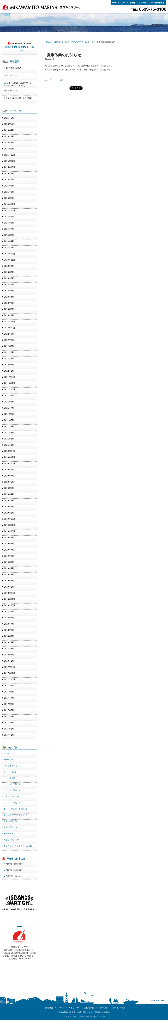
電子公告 (103, 1007)
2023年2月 (9, 309)
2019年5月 (9, 562)
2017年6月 (9, 704)
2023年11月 (9, 260)
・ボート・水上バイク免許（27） (16, 809)
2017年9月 (9, 685)
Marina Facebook (14, 864)
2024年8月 (9, 223)
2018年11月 (9, 599)
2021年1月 (9, 445)
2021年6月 (9, 414)
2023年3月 (9, 303)
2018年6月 (9, 630)
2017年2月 (9, 729)
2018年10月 (9, 605)
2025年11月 (9, 161)
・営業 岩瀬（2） (10, 821)
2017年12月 (9, 667)
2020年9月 (9, 469)
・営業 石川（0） (10, 827)
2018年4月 (9, 642)
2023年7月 (9, 278)
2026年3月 (9, 136)
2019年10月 (9, 531)
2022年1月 (9, 371)
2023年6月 (9, 284)
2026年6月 (9, 118)
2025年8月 (9, 173)
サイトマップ (119, 1007)
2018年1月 (9, 661)
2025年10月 (9, 167)
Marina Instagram (14, 870)
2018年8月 (9, 618)
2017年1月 (9, 735)
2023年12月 (9, 253)
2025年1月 (9, 198)
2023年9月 (9, 266)
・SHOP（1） (8, 759)
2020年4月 (9, 494)
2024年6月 (9, 235)
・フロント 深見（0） (12, 803)
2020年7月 (9, 476)
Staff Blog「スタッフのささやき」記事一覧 (74, 42)
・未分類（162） (9, 833)
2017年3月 (9, 722)
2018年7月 (9, 624)
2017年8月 (9, 692)
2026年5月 (9, 124)
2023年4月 (9, 297)
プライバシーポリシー (68, 1007)
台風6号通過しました (13, 68)
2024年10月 (9, 210)
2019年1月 (9, 587)
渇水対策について (11, 90)
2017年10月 (9, 679)
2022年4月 (9, 358)
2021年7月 (9, 408)
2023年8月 (9, 272)
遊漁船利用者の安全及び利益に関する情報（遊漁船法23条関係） (84, 1012)
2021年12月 (9, 377)
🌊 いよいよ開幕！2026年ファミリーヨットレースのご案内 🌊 (19, 84)
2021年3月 (9, 432)
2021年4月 (9, 426)
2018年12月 (9, 593)
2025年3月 (9, 186)
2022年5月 (9, 352)
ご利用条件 (89, 1007)
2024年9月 (9, 216)
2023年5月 (9, 290)
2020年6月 (9, 482)
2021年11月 (9, 383)
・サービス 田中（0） (12, 790)
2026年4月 (9, 130)
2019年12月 (9, 519)
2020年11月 (9, 457)
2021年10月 (9, 389)
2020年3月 (9, 500)
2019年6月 (9, 556)
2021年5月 (9, 420)
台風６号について (11, 75)
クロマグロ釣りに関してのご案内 (18, 98)
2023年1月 (9, 315)
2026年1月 (9, 149)
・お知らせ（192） (10, 766)
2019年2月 (9, 581)
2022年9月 (9, 334)
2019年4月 (9, 568)
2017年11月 (9, 673)
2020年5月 (9, 488)
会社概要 (49, 1007)
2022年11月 (9, 321)
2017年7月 (9, 698)
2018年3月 (9, 648)
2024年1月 (9, 247)
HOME (48, 42)
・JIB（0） (6, 753)
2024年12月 (9, 204)
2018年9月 (9, 611)
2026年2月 (9, 142)
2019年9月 (9, 537)
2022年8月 (9, 340)
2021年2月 (9, 439)
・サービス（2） (9, 778)
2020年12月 (9, 451)
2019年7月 (9, 550)
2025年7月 (9, 179)
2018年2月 (9, 655)
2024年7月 (9, 229)
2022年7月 (9, 346)
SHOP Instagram (13, 876)
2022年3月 (9, 365)
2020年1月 (9, 513)
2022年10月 (9, 328)
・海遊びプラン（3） (11, 840)
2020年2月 (9, 506)
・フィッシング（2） (11, 796)
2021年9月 (9, 395)
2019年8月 (9, 543)
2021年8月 (9, 402)
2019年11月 (9, 525)
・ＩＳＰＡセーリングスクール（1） (17, 846)
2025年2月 (9, 192)
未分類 (60, 80)
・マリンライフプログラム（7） (15, 815)
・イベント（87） (9, 772)
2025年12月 (9, 155)
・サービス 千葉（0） (12, 784)
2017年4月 (9, 716)
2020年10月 (9, 463)
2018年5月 (9, 636)
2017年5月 (9, 710)
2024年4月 (9, 241)
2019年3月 (9, 574)
